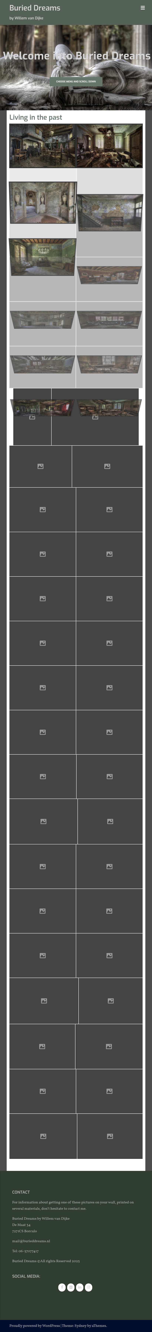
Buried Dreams (34, 8)
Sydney (80, 1325)
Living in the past (35, 117)
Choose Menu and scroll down (76, 81)
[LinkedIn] (79, 1287)
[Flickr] (71, 1287)
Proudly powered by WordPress (34, 1325)
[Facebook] (62, 1287)
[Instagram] (88, 1287)
